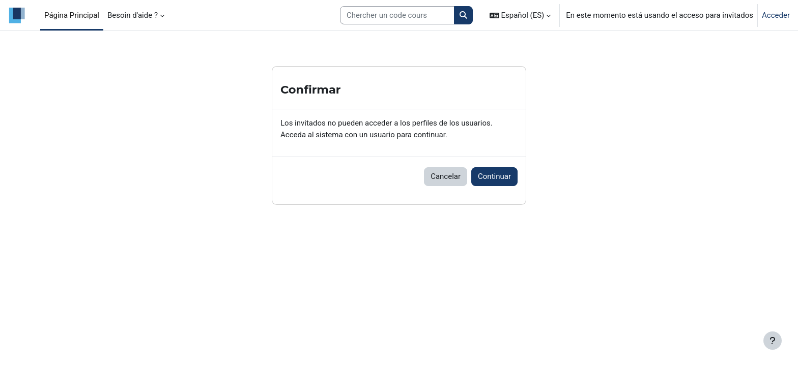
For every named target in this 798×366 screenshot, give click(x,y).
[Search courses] (397, 15)
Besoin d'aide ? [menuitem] (132, 15)
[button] (520, 15)
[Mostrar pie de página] (772, 340)
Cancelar (446, 176)
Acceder (776, 15)
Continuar (494, 176)
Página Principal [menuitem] (71, 15)
